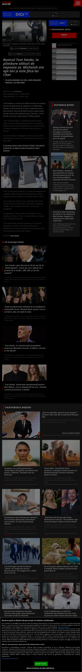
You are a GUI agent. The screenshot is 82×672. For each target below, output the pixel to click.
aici (33, 636)
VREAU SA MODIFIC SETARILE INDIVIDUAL (40, 668)
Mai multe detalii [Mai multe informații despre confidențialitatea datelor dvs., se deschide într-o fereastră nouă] (63, 627)
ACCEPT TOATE (41, 664)
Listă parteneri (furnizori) (10, 658)
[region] (41, 644)
